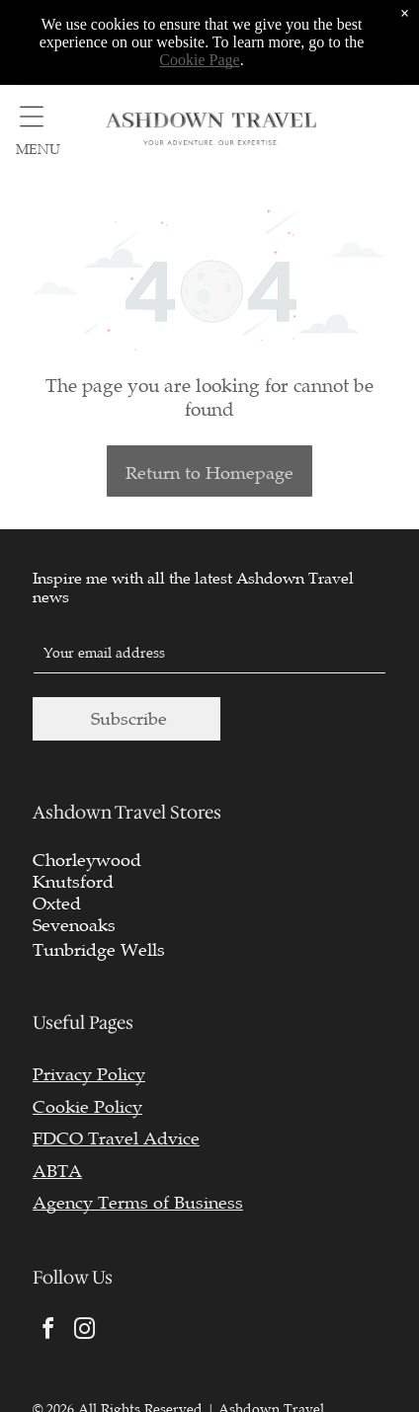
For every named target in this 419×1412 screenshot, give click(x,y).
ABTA (57, 1171)
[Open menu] (31, 116)
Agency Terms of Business (138, 1203)
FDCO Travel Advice (116, 1138)
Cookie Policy (87, 1107)
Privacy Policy (89, 1074)
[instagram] (85, 1331)
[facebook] (48, 1331)
